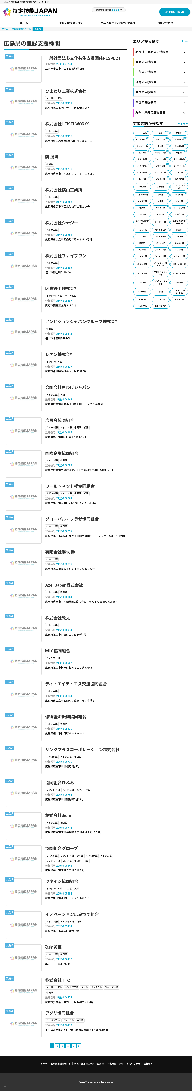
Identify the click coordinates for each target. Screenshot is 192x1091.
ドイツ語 (144, 213)
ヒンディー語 (180, 165)
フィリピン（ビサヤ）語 (161, 264)
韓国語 (182, 152)
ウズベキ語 (181, 242)
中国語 (182, 132)
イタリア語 (144, 200)
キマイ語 (144, 299)
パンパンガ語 (180, 272)
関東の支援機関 (160, 62)
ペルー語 (144, 249)
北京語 (145, 207)
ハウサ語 (181, 281)
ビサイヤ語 (162, 242)
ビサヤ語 (163, 185)
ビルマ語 (144, 152)
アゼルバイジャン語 (161, 273)
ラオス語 (144, 185)
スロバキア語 (162, 305)
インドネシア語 (143, 139)
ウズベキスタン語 (143, 222)
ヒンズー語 (144, 255)
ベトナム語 (144, 132)
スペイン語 (144, 165)
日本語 (182, 229)
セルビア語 (144, 305)
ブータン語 (144, 272)
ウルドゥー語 (143, 194)
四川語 (163, 290)
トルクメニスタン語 (161, 282)
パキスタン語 (162, 229)
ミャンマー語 (143, 145)
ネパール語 (181, 139)
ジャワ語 (144, 290)
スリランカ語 (162, 171)
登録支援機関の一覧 (21, 28)
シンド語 (181, 249)
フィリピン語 (162, 158)
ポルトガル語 (180, 158)
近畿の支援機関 (160, 82)
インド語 (144, 178)
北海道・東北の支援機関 (160, 52)
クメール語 (144, 158)
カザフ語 (181, 236)
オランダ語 (144, 263)
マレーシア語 (180, 207)
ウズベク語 (181, 178)
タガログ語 (162, 139)
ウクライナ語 (162, 236)
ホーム (5, 28)
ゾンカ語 (144, 236)
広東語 (163, 200)
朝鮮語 (145, 242)
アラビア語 (181, 213)
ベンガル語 (144, 171)
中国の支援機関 (160, 92)
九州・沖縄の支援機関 (160, 112)
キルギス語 (162, 207)
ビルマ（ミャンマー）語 (180, 222)
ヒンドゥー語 (162, 221)
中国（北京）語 (180, 263)
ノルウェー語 (180, 255)
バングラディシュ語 (180, 186)
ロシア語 (181, 171)
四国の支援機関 (160, 102)
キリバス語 (181, 299)
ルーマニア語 (162, 255)
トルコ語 (163, 213)
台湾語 (163, 194)
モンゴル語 (181, 145)
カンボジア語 (162, 152)
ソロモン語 (162, 299)
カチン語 (144, 281)
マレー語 (181, 200)
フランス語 (162, 178)
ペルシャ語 (144, 229)
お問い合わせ (174, 12)
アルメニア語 (162, 249)
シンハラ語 (162, 165)
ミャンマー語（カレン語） (180, 291)
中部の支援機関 (160, 72)
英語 (164, 132)
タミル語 (181, 194)
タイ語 (163, 145)
